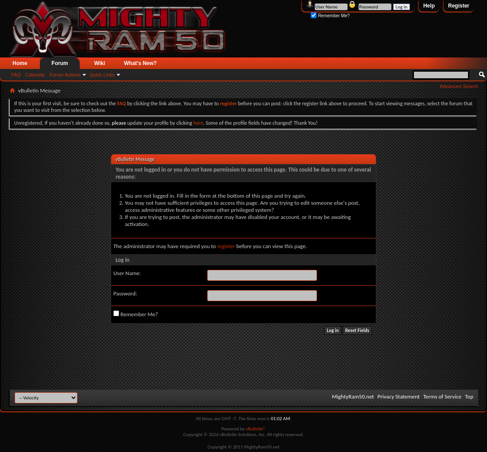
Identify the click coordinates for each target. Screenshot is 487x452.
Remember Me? (330, 15)
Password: (125, 293)
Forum (59, 63)
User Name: (127, 273)
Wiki (99, 63)
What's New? (140, 63)
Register (458, 6)
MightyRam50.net (353, 396)
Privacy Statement (399, 396)
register (226, 246)
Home (19, 63)
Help (429, 6)
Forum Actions (65, 74)
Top (469, 396)
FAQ (16, 74)
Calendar (35, 74)
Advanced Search (459, 86)
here (198, 123)
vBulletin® (256, 429)
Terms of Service (442, 396)
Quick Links (102, 74)
